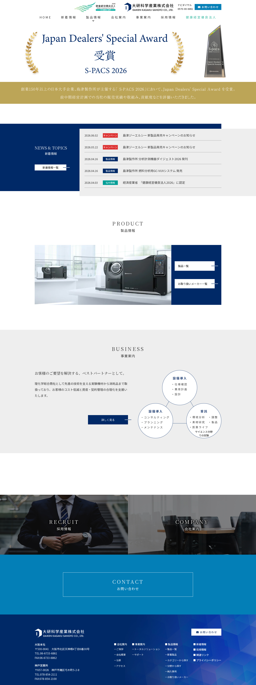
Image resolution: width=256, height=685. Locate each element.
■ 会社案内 (120, 644)
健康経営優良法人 (201, 17)
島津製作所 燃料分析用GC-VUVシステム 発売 (152, 170)
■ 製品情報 (171, 644)
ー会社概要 (120, 654)
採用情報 (168, 17)
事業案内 (143, 17)
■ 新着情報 (199, 644)
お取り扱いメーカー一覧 (192, 284)
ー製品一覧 (171, 649)
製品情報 (93, 17)
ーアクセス (119, 666)
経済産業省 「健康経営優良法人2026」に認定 (154, 182)
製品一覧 (183, 266)
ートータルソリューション (146, 649)
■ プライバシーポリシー (207, 660)
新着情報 (68, 17)
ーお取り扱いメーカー (176, 677)
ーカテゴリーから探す (176, 660)
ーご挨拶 (118, 649)
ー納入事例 (171, 671)
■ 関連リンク (201, 655)
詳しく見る (108, 420)
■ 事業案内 (138, 644)
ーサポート (138, 654)
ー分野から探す (173, 666)
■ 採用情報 (199, 649)
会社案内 (118, 17)
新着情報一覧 (50, 167)
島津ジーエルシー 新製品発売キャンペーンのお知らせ (159, 135)
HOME (46, 17)
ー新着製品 (171, 654)
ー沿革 (117, 660)
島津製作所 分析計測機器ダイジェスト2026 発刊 (155, 159)
